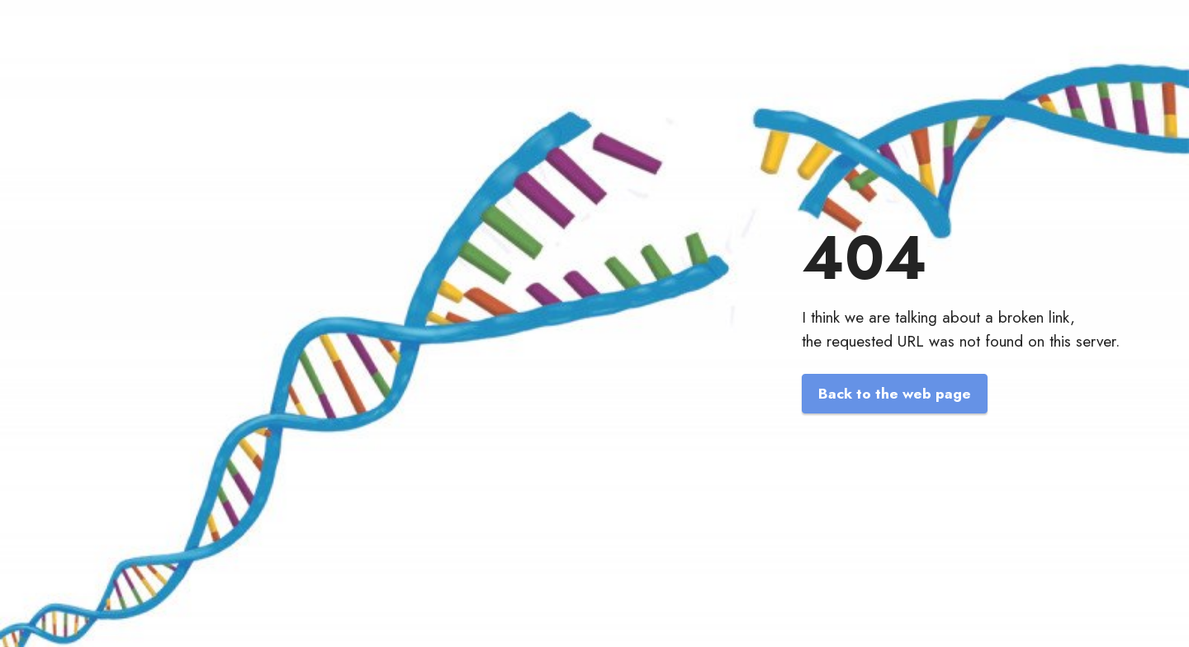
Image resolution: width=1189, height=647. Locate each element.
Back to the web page (894, 393)
